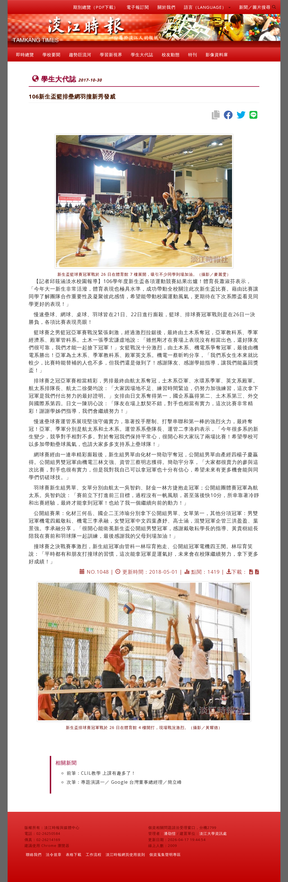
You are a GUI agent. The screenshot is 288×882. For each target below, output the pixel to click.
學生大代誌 (142, 54)
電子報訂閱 (138, 7)
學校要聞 (51, 54)
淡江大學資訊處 (213, 833)
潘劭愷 (170, 833)
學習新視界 (111, 54)
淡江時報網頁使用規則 (125, 854)
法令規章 (54, 854)
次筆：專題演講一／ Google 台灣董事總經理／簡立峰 (124, 782)
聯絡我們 (34, 854)
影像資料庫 (217, 54)
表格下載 (74, 854)
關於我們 (167, 7)
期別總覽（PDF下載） (95, 7)
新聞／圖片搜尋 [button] (257, 7)
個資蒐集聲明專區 (165, 854)
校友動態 (171, 54)
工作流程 (94, 854)
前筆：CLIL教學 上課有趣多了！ (101, 773)
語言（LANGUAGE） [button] (207, 7)
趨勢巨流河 (80, 54)
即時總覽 (25, 54)
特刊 (192, 54)
